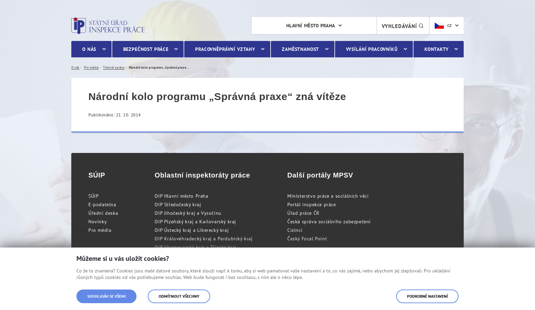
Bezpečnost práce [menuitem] (146, 49)
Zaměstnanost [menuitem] (300, 49)
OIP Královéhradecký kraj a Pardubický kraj (203, 239)
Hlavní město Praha (310, 26)
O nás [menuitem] (89, 49)
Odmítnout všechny (179, 296)
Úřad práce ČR (303, 213)
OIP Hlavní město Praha (181, 196)
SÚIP (93, 196)
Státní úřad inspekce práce (108, 25)
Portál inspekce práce (311, 204)
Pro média (99, 230)
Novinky (97, 222)
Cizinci (294, 230)
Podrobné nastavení (427, 296)
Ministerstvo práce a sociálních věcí (328, 196)
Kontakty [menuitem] (436, 49)
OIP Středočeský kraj (178, 204)
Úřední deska (103, 213)
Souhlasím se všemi (106, 296)
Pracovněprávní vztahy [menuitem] (225, 49)
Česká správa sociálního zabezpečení (329, 222)
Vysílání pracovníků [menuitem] (372, 49)
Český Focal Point (307, 239)
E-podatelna (102, 204)
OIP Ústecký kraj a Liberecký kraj (192, 230)
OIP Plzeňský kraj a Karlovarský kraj (195, 222)
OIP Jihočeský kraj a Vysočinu (188, 213)
